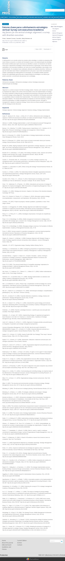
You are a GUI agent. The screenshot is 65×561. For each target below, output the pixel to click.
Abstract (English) (56, 37)
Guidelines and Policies (35, 17)
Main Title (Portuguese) (57, 26)
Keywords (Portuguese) (57, 35)
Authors (54, 31)
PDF (5, 49)
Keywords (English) (56, 39)
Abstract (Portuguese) (57, 33)
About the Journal (10, 17)
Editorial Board (22, 17)
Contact (62, 17)
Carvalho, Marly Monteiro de (24, 38)
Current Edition (48, 17)
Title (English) (55, 28)
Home (2, 17)
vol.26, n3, (12, 42)
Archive (56, 17)
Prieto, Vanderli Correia (8, 38)
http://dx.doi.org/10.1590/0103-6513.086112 (14, 41)
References (54, 41)
